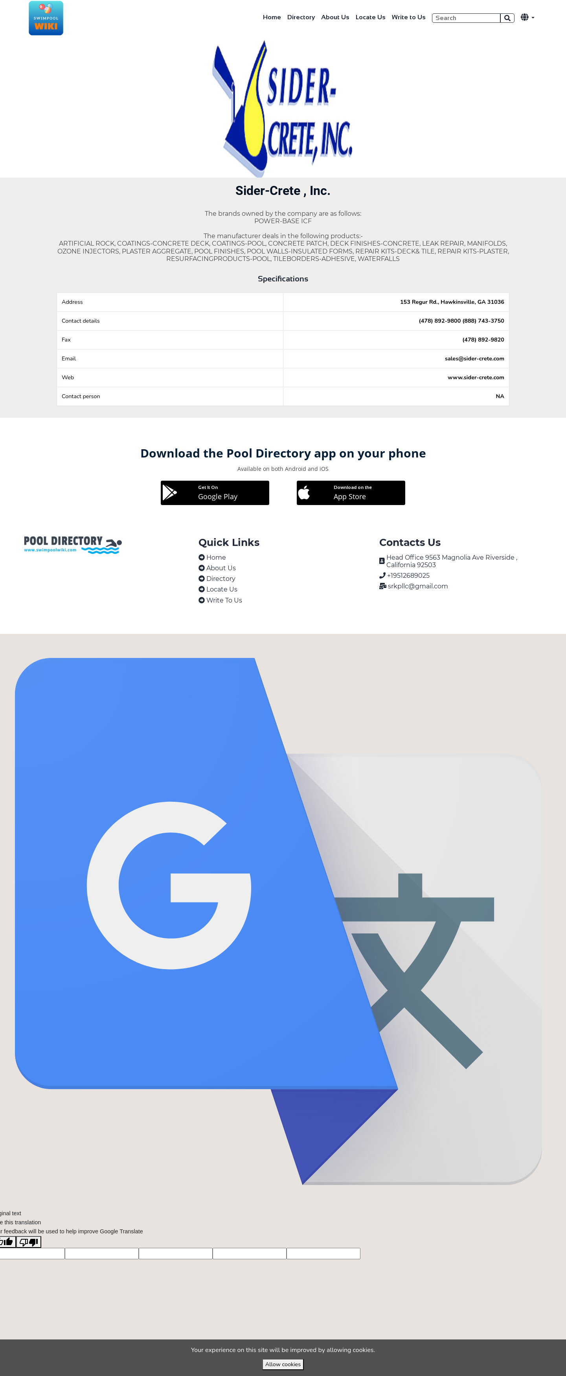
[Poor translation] (28, 1259)
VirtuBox (301, 642)
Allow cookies (283, 1364)
